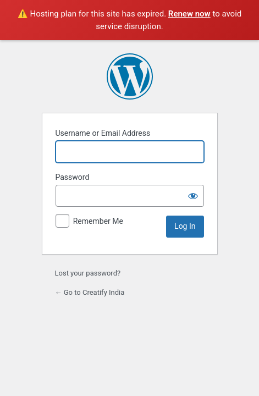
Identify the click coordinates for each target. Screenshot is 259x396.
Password (73, 177)
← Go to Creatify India (90, 292)
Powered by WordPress (130, 76)
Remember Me (98, 221)
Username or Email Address (103, 133)
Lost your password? (88, 273)
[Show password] (193, 196)
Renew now (189, 14)
